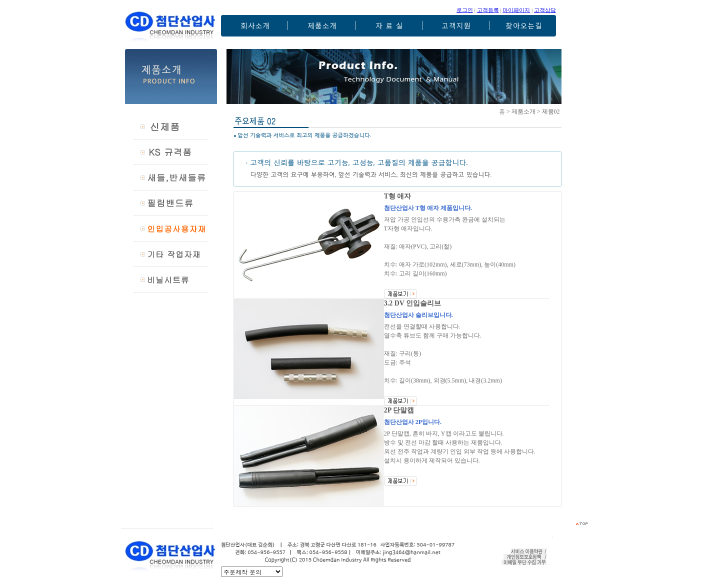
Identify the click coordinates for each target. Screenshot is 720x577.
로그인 (464, 10)
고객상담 (545, 10)
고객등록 (488, 10)
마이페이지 (516, 10)
